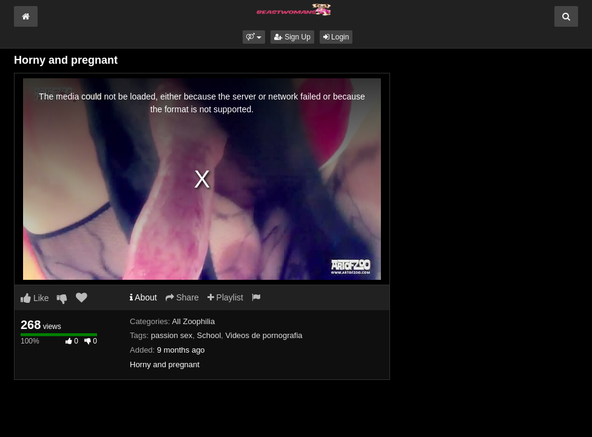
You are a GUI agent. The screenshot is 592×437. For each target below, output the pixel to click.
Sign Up (292, 37)
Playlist (225, 297)
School (209, 335)
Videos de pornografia (264, 335)
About (143, 297)
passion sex (172, 335)
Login (336, 37)
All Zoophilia (193, 321)
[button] (254, 37)
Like (35, 298)
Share (182, 297)
